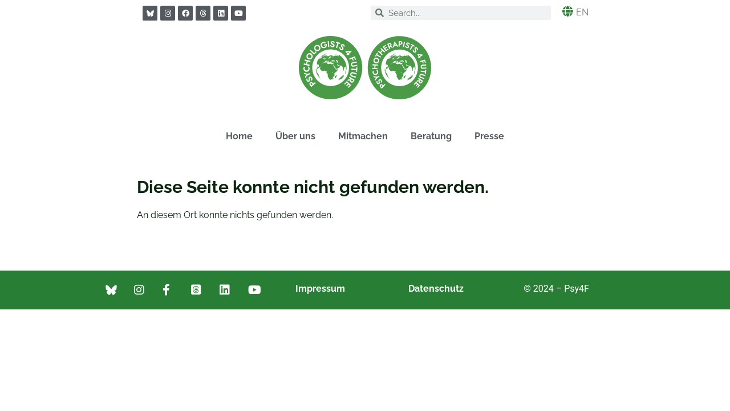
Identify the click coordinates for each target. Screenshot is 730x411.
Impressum (320, 288)
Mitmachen (363, 136)
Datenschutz (436, 288)
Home (239, 136)
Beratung (431, 136)
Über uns (295, 136)
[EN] (567, 11)
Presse (489, 136)
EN (582, 12)
